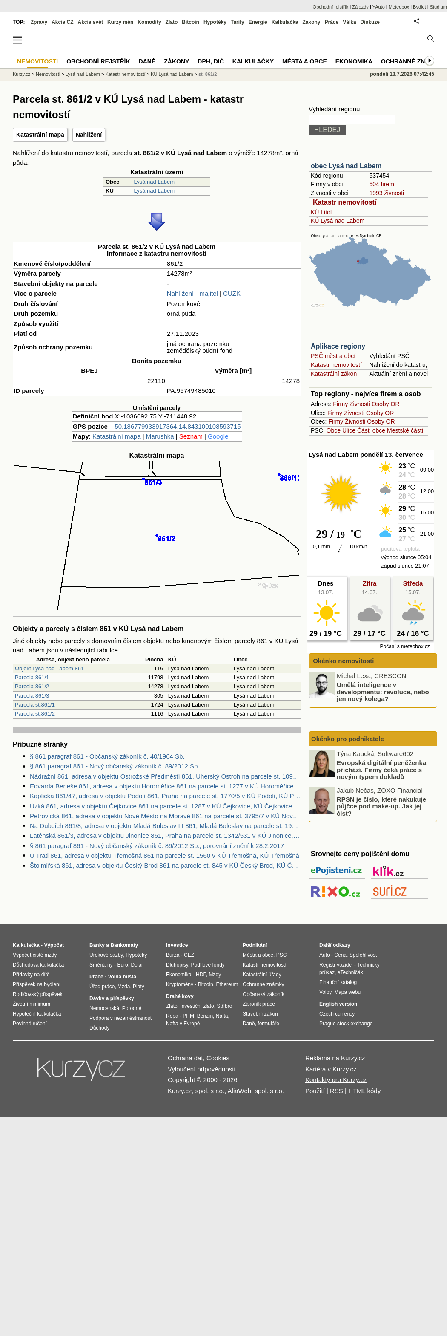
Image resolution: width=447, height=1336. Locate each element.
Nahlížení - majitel (192, 293)
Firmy (340, 404)
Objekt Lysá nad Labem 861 (49, 668)
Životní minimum (31, 1004)
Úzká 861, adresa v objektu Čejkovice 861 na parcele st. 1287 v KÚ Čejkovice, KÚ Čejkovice (161, 806)
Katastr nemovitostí (344, 202)
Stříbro (224, 1006)
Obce (334, 430)
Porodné (131, 1008)
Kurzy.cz (21, 74)
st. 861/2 (207, 74)
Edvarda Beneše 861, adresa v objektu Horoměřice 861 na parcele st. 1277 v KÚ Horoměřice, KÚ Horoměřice (165, 786)
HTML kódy (364, 1090)
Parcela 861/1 (32, 677)
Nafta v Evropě (183, 1024)
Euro (122, 965)
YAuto (378, 6)
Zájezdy (360, 6)
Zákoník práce (259, 1004)
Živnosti (360, 404)
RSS (336, 1090)
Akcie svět (90, 22)
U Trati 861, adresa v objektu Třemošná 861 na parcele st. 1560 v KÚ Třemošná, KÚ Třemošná (164, 855)
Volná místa (122, 977)
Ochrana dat (185, 1058)
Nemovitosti (48, 74)
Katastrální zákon (334, 373)
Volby (325, 992)
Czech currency (337, 1014)
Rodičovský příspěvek (38, 994)
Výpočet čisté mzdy (35, 955)
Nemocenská (104, 1008)
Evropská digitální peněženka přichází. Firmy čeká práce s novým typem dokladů (381, 769)
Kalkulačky (253, 61)
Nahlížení (89, 134)
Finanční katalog (338, 982)
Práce (332, 22)
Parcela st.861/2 (35, 713)
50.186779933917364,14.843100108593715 (178, 426)
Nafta (222, 1016)
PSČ (281, 955)
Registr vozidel (336, 965)
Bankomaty (124, 945)
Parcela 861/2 (32, 686)
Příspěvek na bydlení (36, 984)
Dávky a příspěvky (111, 998)
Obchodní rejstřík (331, 6)
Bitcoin (190, 22)
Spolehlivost (363, 955)
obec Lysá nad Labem (346, 166)
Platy (138, 987)
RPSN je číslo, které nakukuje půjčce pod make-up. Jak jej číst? (381, 806)
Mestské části (405, 430)
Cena (340, 955)
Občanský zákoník (263, 994)
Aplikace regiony (338, 346)
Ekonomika (353, 61)
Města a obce (304, 61)
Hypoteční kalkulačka (37, 1014)
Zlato (172, 22)
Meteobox (399, 6)
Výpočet (54, 945)
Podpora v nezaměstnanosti (121, 1018)
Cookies (217, 1058)
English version (338, 1004)
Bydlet (419, 6)
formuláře (268, 1024)
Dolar (137, 965)
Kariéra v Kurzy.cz (331, 1069)
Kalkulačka (285, 22)
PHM (188, 1016)
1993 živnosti (386, 193)
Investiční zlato (197, 1006)
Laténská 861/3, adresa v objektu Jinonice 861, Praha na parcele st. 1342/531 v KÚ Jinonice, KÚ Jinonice (165, 835)
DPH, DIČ (211, 61)
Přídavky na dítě (31, 975)
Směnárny (101, 965)
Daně (147, 61)
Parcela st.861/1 (35, 704)
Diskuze (370, 22)
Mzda (123, 987)
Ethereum (227, 984)
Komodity (149, 22)
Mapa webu (347, 992)
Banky (97, 945)
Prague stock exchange (345, 1024)
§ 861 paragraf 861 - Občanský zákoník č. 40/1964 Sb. (107, 756)
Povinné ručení (30, 1024)
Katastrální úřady (262, 975)
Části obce (371, 430)
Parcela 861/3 (32, 696)
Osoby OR (385, 404)
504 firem (381, 184)
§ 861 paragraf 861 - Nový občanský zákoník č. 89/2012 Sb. (115, 766)
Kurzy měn (120, 22)
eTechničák (350, 972)
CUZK (232, 293)
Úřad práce (102, 987)
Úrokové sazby (106, 955)
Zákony (311, 22)
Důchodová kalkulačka (38, 965)
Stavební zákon (260, 1014)
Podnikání (255, 945)
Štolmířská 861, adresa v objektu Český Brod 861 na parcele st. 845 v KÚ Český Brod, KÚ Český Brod (165, 865)
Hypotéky (214, 22)
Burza (172, 955)
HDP (201, 975)
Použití (315, 1090)
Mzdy (215, 975)
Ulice (348, 430)
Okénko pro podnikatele (347, 738)
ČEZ (189, 955)
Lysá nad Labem (154, 182)
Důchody (99, 1028)
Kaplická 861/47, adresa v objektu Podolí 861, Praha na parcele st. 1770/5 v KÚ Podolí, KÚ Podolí (165, 795)
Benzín (205, 1016)
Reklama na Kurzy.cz (335, 1058)
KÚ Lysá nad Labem (337, 220)
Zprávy (39, 22)
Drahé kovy (180, 996)
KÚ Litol (321, 212)
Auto (324, 955)
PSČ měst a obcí (333, 355)
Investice (177, 945)
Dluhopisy (177, 965)
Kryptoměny (179, 984)
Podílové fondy (207, 965)
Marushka (160, 436)
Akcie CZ (62, 22)
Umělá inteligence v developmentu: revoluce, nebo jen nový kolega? (383, 691)
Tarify (237, 22)
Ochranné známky (412, 61)
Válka (349, 22)
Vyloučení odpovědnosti (201, 1069)
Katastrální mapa (40, 134)
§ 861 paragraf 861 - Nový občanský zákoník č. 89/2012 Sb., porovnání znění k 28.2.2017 (157, 845)
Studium (438, 6)
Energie (258, 22)
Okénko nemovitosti (342, 660)
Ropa (172, 1016)
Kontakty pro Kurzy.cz (336, 1079)
